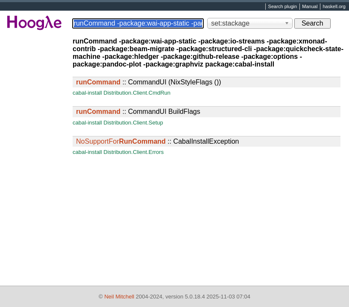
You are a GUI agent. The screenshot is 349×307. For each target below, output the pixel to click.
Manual (309, 6)
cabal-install (87, 93)
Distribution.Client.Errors (133, 152)
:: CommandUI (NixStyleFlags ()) (148, 82)
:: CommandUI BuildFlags (138, 111)
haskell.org (334, 6)
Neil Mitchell (119, 296)
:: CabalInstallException (157, 141)
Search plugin (282, 6)
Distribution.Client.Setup (133, 122)
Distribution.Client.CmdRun (136, 93)
